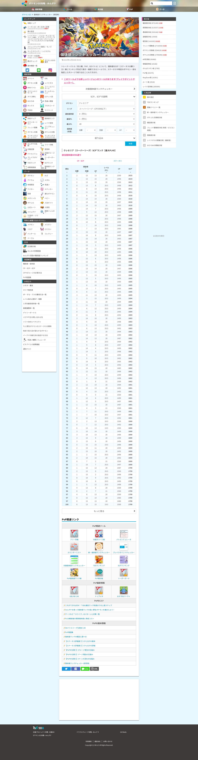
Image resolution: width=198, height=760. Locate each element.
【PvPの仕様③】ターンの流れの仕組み (79, 659)
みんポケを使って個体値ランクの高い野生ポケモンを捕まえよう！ (90, 609)
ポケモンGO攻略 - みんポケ (42, 3)
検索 (130, 144)
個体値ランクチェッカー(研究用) (77, 663)
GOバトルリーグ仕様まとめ (75, 628)
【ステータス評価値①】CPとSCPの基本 (80, 641)
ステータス (117, 161)
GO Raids (123, 732)
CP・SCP (80, 161)
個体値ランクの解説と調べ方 (76, 636)
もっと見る (99, 511)
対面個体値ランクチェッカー (99, 88)
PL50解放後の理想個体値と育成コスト (79, 618)
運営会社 (97, 741)
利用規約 (89, 741)
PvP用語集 (69, 632)
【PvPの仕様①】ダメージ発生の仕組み (80, 650)
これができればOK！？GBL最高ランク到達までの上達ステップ (88, 605)
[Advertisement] (99, 698)
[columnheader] (67, 169)
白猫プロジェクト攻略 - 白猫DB (43, 732)
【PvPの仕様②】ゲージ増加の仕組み (79, 654)
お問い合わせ (107, 741)
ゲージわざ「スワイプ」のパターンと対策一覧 (82, 614)
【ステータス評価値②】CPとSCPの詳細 (80, 645)
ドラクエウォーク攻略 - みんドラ (88, 732)
